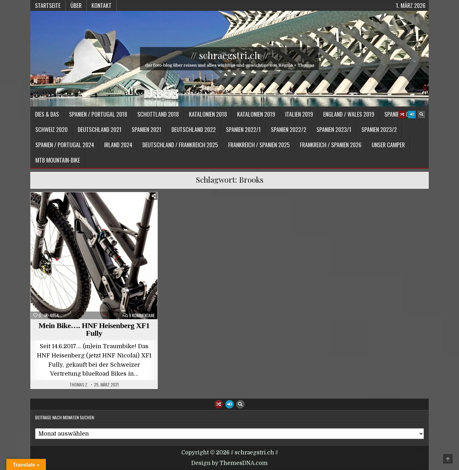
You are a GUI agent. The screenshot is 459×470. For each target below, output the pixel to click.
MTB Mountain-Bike (57, 160)
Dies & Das (47, 114)
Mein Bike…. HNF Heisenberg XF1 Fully (94, 329)
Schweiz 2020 (51, 129)
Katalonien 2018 (208, 114)
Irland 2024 (118, 145)
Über (76, 5)
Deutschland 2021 (99, 129)
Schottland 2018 (158, 114)
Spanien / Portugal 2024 (64, 145)
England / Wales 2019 (348, 114)
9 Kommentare (142, 315)
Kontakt (101, 5)
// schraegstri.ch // (229, 55)
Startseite (48, 5)
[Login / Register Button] (412, 114)
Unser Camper (388, 145)
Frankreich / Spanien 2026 (330, 145)
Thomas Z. (78, 384)
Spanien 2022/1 (243, 129)
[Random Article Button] (402, 114)
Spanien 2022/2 (288, 129)
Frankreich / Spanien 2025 (259, 145)
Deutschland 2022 (193, 129)
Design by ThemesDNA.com (229, 463)
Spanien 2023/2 (379, 129)
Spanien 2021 (146, 129)
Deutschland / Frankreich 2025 (180, 145)
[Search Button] (421, 114)
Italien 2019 (299, 114)
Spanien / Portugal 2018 (98, 114)
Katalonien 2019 (256, 114)
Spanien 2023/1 (334, 129)
